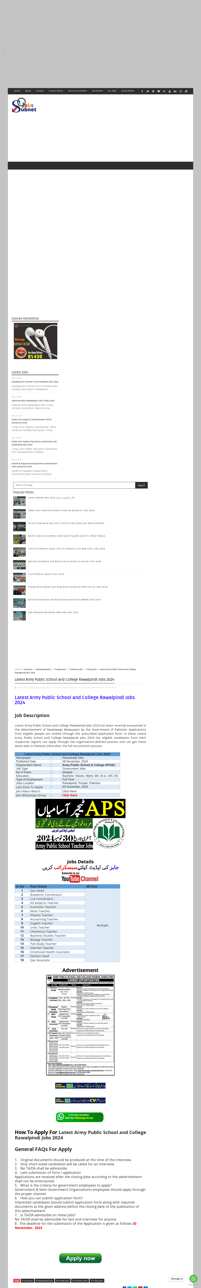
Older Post (131, 1210)
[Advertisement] (94, 22)
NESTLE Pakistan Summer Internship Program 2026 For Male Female (171, 545)
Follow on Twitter (166, 464)
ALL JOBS (112, 90)
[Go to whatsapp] (193, 1279)
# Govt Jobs (74, 1113)
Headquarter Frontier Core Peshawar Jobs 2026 (35, 370)
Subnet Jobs (37, 1228)
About (28, 90)
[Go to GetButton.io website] (193, 1285)
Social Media (128, 90)
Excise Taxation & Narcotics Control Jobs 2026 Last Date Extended (171, 532)
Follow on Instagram (166, 477)
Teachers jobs (123, 392)
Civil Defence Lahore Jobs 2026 (93, 298)
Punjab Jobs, (132, 417)
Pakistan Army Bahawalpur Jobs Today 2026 (33, 389)
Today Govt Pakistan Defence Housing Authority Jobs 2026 (172, 519)
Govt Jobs (75, 392)
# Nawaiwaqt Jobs (91, 1113)
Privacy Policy (56, 90)
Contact (40, 90)
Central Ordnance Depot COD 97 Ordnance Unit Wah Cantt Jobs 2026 (172, 558)
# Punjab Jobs (110, 1113)
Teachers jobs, (69, 420)
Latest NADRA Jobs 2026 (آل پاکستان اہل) (98, 221)
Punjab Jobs (107, 392)
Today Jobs (67, 396)
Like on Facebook (166, 457)
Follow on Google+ (166, 471)
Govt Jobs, (104, 417)
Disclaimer (97, 90)
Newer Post (69, 1210)
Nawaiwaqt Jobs (90, 392)
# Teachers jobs (127, 1113)
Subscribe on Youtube (166, 484)
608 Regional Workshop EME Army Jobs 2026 (100, 336)
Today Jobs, (81, 420)
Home (17, 90)
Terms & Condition (77, 90)
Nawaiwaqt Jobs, (118, 417)
